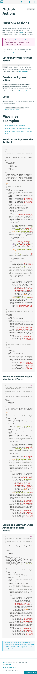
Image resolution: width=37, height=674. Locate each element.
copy (31, 148)
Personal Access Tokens (22, 40)
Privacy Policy (11, 667)
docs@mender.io (10, 649)
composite (21, 32)
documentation (23, 71)
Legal (4, 667)
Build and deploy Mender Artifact (15, 126)
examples (13, 52)
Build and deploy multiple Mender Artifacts (18, 128)
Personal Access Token (12, 110)
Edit (23, 2)
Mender (4, 662)
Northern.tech (6, 664)
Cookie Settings (31, 672)
